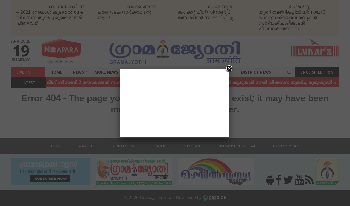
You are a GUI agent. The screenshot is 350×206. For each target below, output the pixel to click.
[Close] (229, 69)
